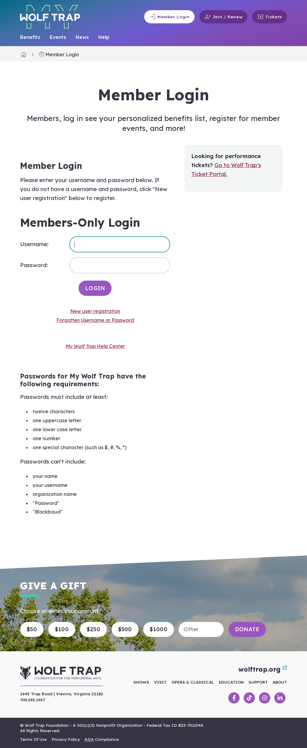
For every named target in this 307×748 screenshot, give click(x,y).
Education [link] (231, 682)
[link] (23, 54)
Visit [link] (160, 682)
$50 (32, 629)
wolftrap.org (262, 669)
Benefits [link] (30, 37)
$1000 (158, 629)
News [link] (82, 37)
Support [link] (258, 682)
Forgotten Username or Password (95, 320)
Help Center (95, 346)
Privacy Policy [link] (66, 739)
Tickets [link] (269, 17)
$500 (125, 629)
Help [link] (103, 37)
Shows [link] (141, 682)
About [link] (280, 682)
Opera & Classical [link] (192, 682)
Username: (34, 244)
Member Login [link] (169, 17)
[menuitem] (30, 37)
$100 (62, 629)
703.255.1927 (32, 699)
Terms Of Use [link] (33, 739)
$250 (93, 629)
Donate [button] (247, 629)
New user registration (95, 311)
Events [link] (58, 37)
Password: (34, 265)
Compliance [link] (102, 739)
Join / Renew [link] (223, 17)
